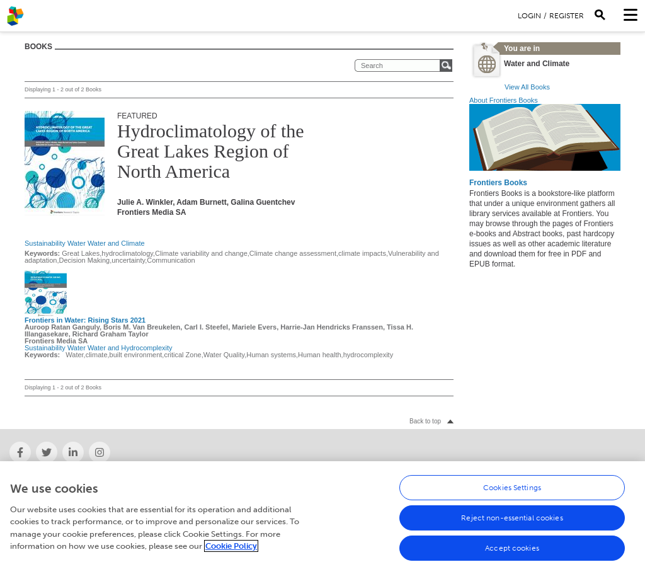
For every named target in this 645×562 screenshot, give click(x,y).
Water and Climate (116, 243)
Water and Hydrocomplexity (130, 348)
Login (529, 15)
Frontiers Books (498, 182)
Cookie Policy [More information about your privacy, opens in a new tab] (231, 552)
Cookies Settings (512, 493)
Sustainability (45, 243)
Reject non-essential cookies (511, 523)
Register (566, 15)
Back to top (425, 421)
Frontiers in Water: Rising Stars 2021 (85, 320)
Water (76, 243)
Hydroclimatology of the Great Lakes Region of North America (210, 150)
